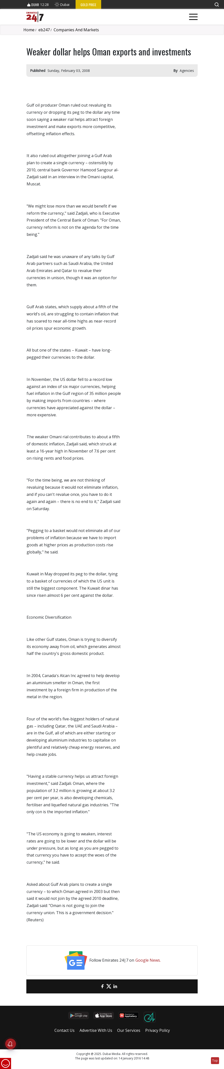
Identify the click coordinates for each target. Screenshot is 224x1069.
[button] (216, 4)
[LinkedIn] (115, 986)
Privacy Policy (157, 1030)
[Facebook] (102, 986)
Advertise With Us (96, 1030)
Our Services (128, 1030)
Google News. (148, 960)
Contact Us (64, 1030)
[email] (96, 986)
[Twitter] (109, 986)
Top (215, 1060)
